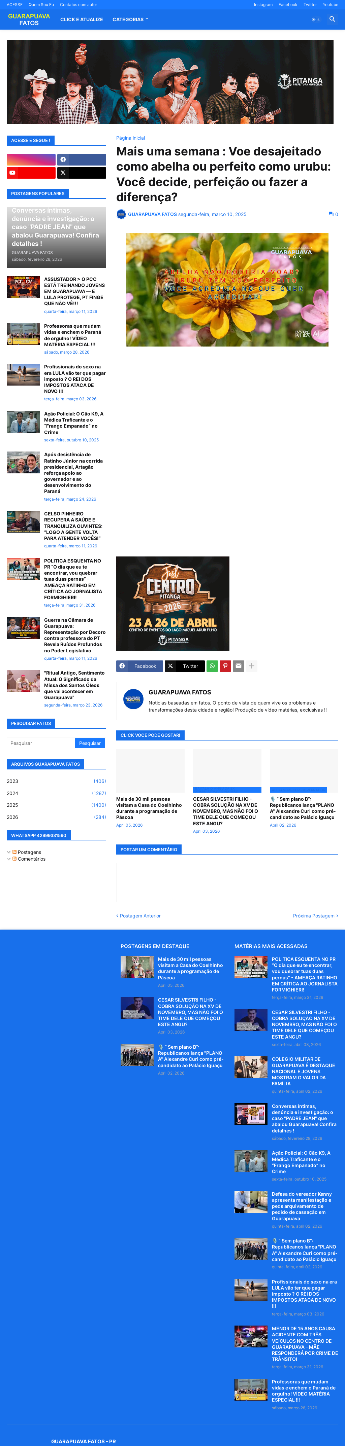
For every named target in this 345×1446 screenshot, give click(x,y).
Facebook (288, 4)
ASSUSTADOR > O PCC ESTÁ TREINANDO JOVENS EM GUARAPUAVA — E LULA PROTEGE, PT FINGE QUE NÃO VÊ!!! (74, 291)
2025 (56, 805)
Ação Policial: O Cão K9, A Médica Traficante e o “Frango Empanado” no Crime (73, 423)
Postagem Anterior (140, 915)
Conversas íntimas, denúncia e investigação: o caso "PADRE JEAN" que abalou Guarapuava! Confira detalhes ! (304, 1118)
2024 (56, 793)
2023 (56, 781)
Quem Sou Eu (41, 4)
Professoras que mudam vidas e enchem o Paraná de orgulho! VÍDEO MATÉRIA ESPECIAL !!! (72, 335)
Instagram (263, 4)
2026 (56, 817)
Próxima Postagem (314, 915)
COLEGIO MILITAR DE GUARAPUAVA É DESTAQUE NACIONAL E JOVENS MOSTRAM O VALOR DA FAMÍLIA (303, 1071)
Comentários (28, 859)
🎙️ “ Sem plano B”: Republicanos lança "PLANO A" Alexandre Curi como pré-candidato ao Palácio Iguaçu (303, 808)
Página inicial (130, 138)
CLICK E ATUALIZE (81, 19)
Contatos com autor (78, 4)
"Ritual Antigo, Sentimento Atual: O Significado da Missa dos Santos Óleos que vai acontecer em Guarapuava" (74, 685)
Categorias (128, 19)
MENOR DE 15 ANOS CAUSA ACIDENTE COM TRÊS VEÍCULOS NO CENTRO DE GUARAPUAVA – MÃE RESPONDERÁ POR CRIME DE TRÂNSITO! (305, 1344)
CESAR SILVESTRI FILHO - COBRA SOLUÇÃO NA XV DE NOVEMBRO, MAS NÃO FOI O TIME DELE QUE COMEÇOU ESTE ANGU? (225, 811)
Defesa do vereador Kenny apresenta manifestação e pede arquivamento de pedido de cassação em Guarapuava (302, 1206)
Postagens (26, 852)
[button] (316, 19)
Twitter (310, 4)
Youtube (330, 4)
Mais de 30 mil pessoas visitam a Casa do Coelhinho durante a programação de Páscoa (149, 808)
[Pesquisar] (41, 743)
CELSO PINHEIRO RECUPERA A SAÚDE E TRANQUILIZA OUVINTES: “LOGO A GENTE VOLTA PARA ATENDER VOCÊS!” (73, 526)
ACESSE (15, 4)
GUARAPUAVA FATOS (180, 692)
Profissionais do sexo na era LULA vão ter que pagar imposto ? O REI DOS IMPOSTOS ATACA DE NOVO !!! (75, 379)
